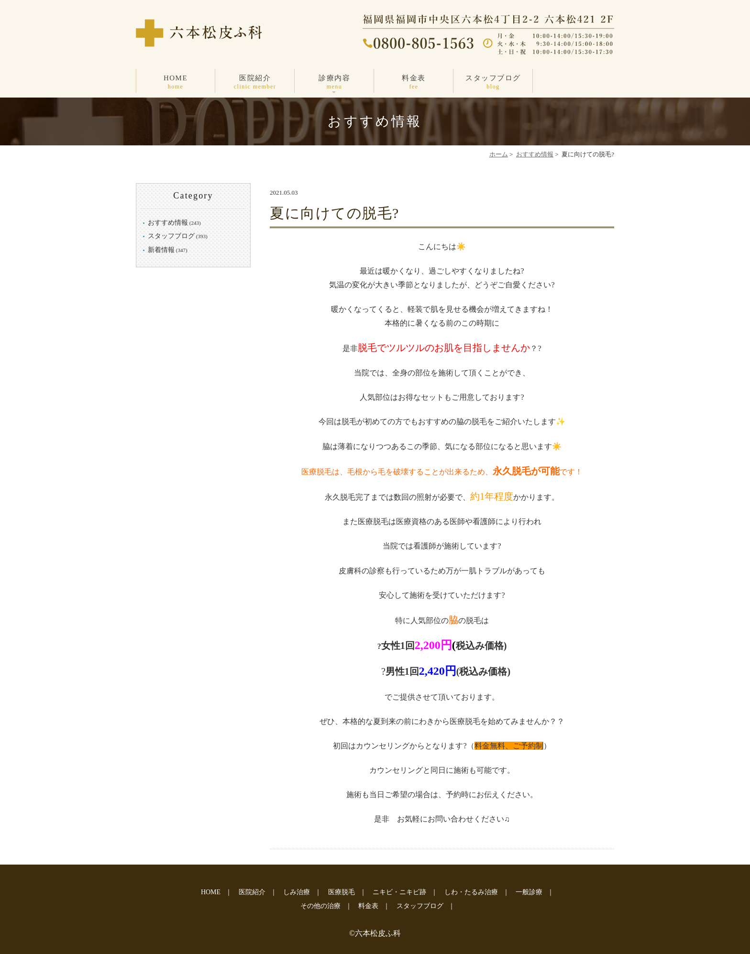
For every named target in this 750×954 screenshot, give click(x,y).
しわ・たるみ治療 (471, 892)
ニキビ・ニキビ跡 (399, 892)
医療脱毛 (341, 892)
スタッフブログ (493, 82)
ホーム (498, 154)
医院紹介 (255, 82)
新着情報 (161, 249)
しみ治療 (296, 892)
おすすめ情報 (534, 154)
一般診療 (529, 892)
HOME (175, 82)
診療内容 (334, 82)
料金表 (414, 82)
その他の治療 (320, 906)
